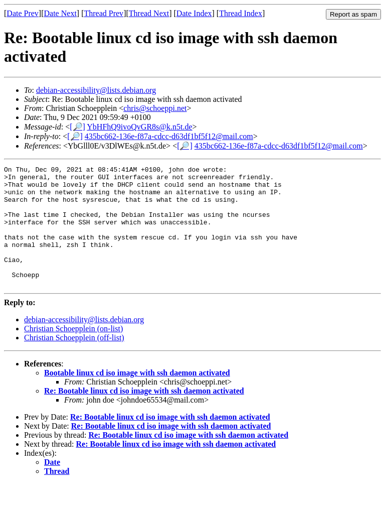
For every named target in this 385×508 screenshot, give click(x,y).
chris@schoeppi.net (154, 108)
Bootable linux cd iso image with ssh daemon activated (137, 397)
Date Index (194, 13)
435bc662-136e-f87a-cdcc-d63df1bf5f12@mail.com (169, 136)
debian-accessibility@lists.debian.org (96, 90)
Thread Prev (103, 13)
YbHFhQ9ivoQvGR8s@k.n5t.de (139, 126)
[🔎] (77, 126)
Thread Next (149, 13)
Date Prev (23, 13)
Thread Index (240, 13)
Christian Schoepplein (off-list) (74, 361)
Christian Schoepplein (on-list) (73, 352)
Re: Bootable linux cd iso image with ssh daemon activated (144, 415)
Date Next (60, 13)
